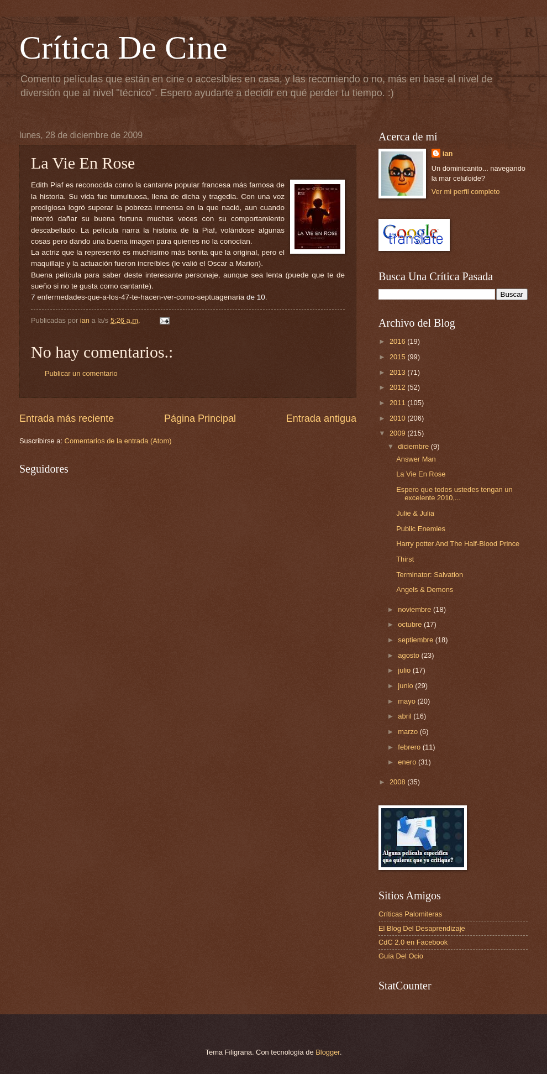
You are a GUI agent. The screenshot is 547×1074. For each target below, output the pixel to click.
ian (448, 153)
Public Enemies (420, 529)
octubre (411, 624)
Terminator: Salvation (429, 574)
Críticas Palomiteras (410, 914)
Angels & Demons (424, 589)
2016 (398, 341)
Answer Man (416, 459)
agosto (409, 655)
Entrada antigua (321, 418)
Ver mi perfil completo (466, 191)
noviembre (415, 609)
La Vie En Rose (420, 474)
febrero (410, 747)
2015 (398, 357)
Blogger (327, 1052)
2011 (398, 403)
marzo (408, 731)
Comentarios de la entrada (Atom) (118, 441)
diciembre (414, 446)
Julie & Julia (415, 513)
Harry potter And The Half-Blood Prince (457, 543)
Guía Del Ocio (400, 956)
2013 (398, 372)
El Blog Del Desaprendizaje (421, 928)
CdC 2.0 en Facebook (413, 942)
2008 (398, 782)
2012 (398, 387)
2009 (398, 433)
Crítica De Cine (123, 47)
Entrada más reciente (66, 418)
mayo (407, 701)
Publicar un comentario (81, 373)
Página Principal (200, 418)
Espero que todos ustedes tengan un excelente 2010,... (454, 493)
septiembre (416, 640)
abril (405, 716)
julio (405, 670)
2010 (398, 418)
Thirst (405, 559)
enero (408, 762)
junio (406, 686)
